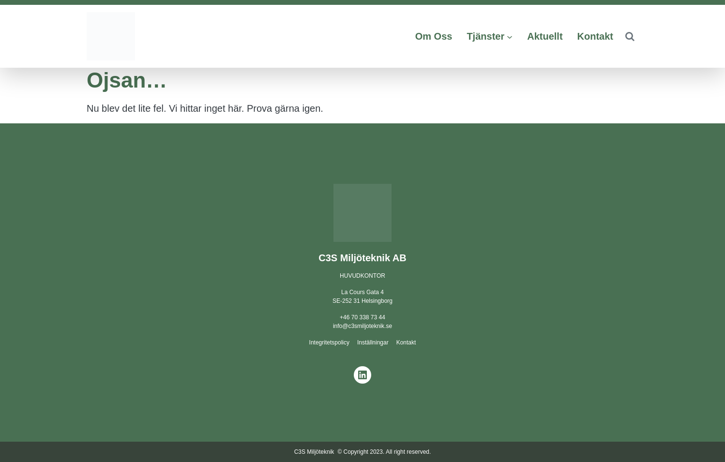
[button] (629, 36)
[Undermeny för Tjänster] (510, 36)
